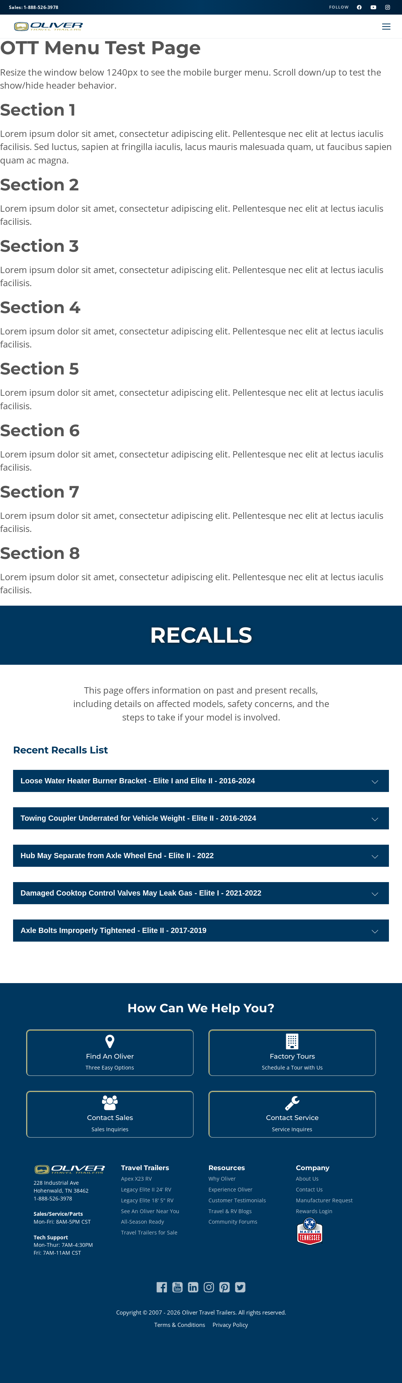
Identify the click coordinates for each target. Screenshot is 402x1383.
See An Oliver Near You (150, 1211)
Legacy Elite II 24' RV (146, 1189)
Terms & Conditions (179, 1324)
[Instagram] (387, 7)
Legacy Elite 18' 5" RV (147, 1200)
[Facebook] (359, 7)
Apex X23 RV (136, 1178)
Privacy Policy (230, 1324)
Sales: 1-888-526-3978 (33, 7)
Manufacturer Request (324, 1200)
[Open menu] (386, 26)
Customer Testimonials (237, 1200)
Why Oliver (222, 1178)
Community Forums (232, 1221)
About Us (307, 1178)
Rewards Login (314, 1211)
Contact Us (309, 1189)
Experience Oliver (230, 1189)
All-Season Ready (142, 1221)
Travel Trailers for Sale (149, 1232)
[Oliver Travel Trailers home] (48, 26)
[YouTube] (373, 7)
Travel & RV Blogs (230, 1211)
